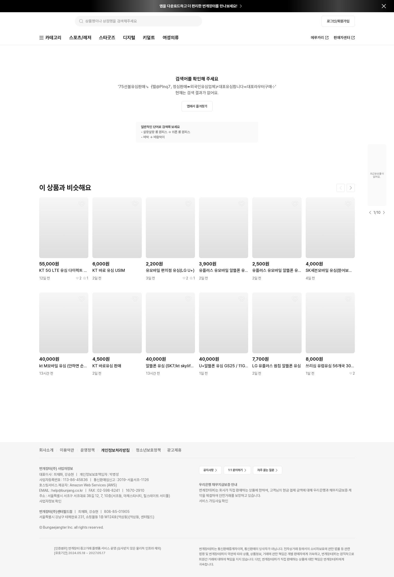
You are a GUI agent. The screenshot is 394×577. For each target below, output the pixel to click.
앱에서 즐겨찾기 (197, 107)
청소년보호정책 (148, 450)
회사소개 (46, 450)
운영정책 (87, 450)
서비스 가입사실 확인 (213, 501)
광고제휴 (174, 450)
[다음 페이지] (351, 188)
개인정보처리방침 (115, 450)
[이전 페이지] (340, 188)
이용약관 (67, 450)
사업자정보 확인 (50, 501)
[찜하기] (81, 204)
